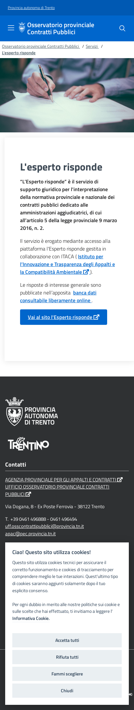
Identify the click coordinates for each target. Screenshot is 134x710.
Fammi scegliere (67, 674)
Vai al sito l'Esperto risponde (63, 317)
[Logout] (130, 694)
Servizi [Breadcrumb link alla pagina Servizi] (92, 46)
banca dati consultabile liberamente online (58, 296)
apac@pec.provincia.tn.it (30, 533)
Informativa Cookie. (31, 618)
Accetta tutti (67, 640)
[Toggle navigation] (11, 28)
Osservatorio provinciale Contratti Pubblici (60, 28)
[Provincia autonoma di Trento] (31, 8)
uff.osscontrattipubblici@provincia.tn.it (44, 526)
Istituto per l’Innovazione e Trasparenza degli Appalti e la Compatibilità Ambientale (67, 264)
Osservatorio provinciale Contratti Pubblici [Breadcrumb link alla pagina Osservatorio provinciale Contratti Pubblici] (41, 46)
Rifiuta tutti (67, 657)
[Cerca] (122, 28)
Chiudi (67, 690)
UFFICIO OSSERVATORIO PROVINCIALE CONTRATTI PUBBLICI (57, 490)
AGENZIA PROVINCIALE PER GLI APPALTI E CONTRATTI (64, 479)
